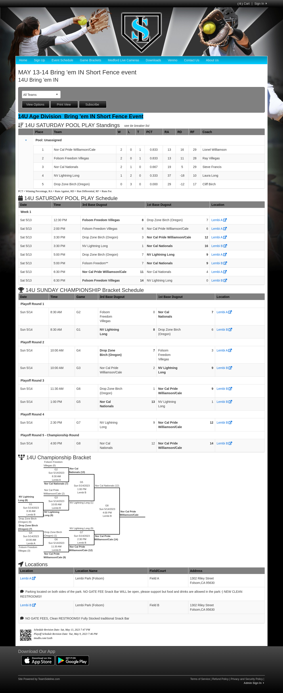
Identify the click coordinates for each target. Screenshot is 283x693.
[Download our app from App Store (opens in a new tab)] (38, 660)
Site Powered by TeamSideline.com (39, 679)
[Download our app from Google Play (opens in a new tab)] (72, 660)
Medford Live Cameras (123, 60)
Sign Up (39, 60)
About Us (212, 60)
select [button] (56, 94)
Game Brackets (90, 60)
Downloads (153, 60)
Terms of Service (200, 679)
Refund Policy (220, 679)
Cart (244, 3)
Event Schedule (62, 60)
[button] (25, 140)
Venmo (173, 60)
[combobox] (37, 94)
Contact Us (191, 60)
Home (23, 60)
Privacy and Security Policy (247, 679)
